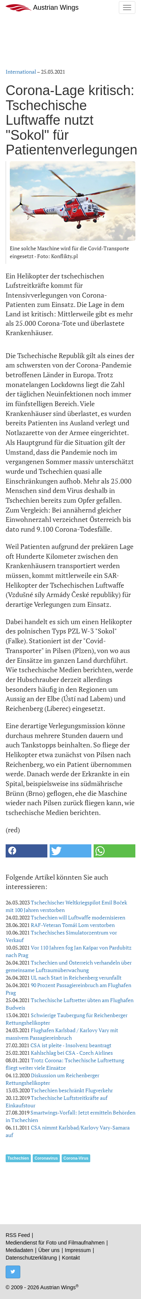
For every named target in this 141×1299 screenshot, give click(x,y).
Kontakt (71, 1258)
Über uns (49, 1250)
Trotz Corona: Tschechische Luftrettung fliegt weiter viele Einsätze (65, 1064)
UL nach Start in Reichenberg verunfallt (76, 977)
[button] (26, 850)
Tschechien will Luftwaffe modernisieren (78, 917)
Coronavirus (46, 1158)
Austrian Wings (42, 8)
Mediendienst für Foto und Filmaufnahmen (55, 1243)
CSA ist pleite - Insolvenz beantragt (70, 1045)
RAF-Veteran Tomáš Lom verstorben (73, 925)
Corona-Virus (76, 1158)
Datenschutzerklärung (31, 1258)
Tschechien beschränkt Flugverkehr (72, 1090)
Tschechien (18, 1158)
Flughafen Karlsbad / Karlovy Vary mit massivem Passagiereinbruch (62, 1034)
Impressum (78, 1250)
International (21, 71)
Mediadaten (19, 1250)
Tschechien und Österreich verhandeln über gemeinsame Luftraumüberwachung (69, 966)
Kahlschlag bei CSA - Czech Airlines (72, 1052)
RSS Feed (18, 1235)
